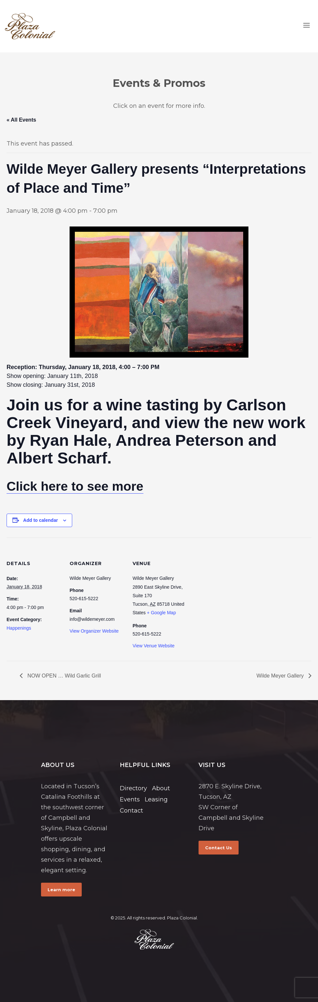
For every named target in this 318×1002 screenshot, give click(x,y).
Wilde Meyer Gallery (281, 675)
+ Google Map (161, 612)
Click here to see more (75, 486)
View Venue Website (154, 645)
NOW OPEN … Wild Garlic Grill (63, 675)
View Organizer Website (94, 631)
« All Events (21, 120)
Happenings (19, 628)
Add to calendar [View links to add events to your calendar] (40, 520)
